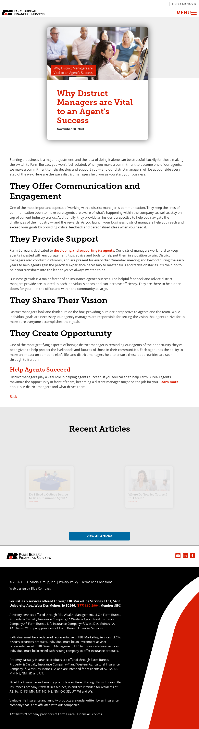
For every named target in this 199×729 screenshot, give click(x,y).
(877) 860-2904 (88, 605)
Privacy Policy (68, 582)
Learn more (169, 382)
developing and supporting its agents (84, 250)
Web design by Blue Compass (30, 588)
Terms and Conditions (97, 582)
